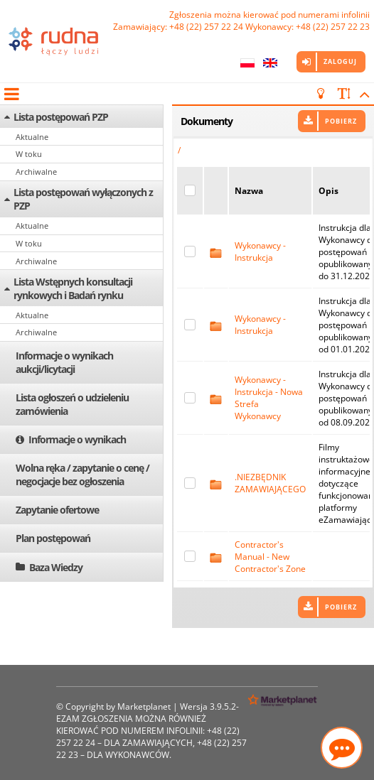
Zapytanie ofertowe (57, 509)
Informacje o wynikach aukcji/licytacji (64, 362)
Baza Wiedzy (55, 567)
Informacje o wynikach (77, 439)
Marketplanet (144, 706)
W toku (29, 153)
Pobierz (341, 121)
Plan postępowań (53, 538)
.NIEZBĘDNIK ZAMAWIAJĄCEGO (270, 483)
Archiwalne (36, 171)
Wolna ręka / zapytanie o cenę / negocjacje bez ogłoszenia (82, 474)
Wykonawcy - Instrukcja (260, 251)
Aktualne (32, 136)
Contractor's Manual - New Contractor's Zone (270, 556)
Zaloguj (340, 61)
